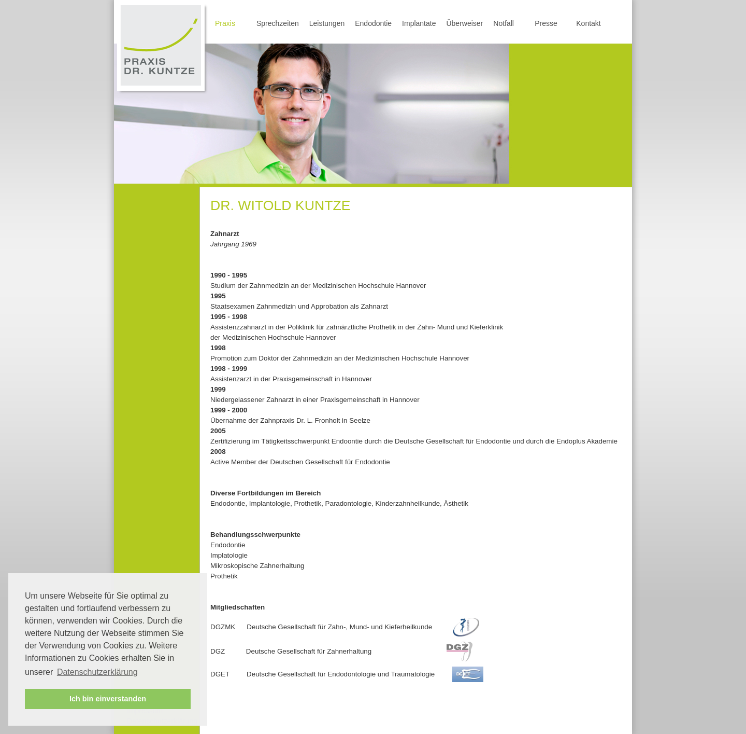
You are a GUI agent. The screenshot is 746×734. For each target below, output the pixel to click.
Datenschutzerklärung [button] (97, 672)
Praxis (225, 23)
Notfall (503, 23)
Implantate (419, 23)
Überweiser (464, 23)
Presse (546, 23)
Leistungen (327, 23)
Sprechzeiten (277, 23)
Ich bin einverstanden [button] (107, 699)
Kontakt (588, 23)
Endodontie (373, 23)
